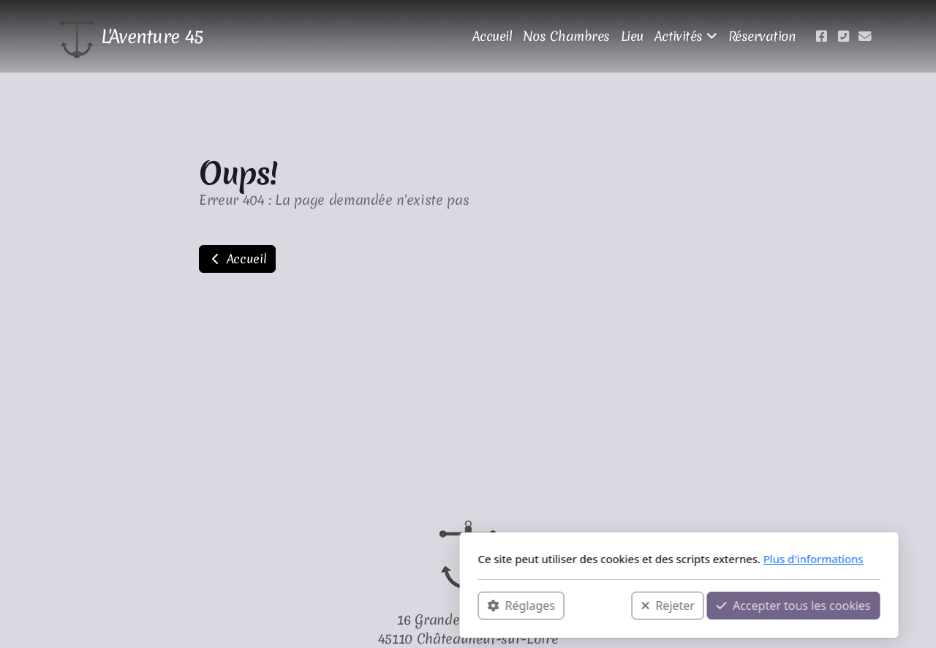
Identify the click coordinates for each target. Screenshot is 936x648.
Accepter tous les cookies (582, 605)
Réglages (310, 605)
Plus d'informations (602, 558)
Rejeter (457, 605)
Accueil (237, 258)
